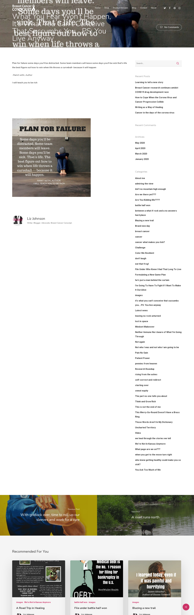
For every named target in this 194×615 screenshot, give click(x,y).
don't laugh (140, 258)
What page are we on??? (147, 449)
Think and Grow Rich (145, 401)
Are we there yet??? (145, 194)
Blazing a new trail (144, 220)
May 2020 (140, 143)
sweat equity (141, 390)
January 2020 (142, 159)
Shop (106, 8)
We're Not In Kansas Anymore (150, 444)
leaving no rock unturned (148, 316)
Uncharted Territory (145, 427)
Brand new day (142, 226)
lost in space (141, 321)
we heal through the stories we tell (153, 438)
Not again (140, 342)
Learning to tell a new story (149, 82)
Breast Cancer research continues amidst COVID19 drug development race (156, 89)
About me (140, 178)
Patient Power (142, 358)
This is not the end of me (148, 407)
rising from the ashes (146, 374)
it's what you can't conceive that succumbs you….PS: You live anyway (157, 302)
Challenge (140, 247)
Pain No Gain (141, 352)
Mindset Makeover (144, 326)
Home (97, 8)
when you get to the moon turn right (153, 454)
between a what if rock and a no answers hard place (156, 212)
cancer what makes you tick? (150, 242)
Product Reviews (120, 8)
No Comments (169, 27)
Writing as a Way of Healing (149, 107)
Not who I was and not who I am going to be (157, 347)
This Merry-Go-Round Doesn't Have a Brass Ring (157, 414)
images (56, 46)
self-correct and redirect (148, 380)
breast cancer (142, 231)
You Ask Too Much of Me (148, 470)
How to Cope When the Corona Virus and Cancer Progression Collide (156, 99)
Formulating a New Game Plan (150, 274)
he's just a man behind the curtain (152, 280)
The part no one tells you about (151, 396)
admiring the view (144, 183)
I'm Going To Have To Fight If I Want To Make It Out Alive (158, 287)
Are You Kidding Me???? (147, 200)
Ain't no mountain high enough (150, 189)
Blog (134, 8)
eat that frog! (142, 264)
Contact (143, 8)
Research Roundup (144, 369)
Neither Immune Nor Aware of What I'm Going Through (158, 334)
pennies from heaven (146, 363)
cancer (138, 236)
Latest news (141, 310)
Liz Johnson (22, 46)
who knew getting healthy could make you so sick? (158, 462)
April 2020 (140, 148)
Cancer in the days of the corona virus (154, 112)
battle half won (142, 205)
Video (138, 433)
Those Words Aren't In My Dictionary (153, 422)
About (153, 8)
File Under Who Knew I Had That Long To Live (158, 269)
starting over (142, 385)
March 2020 (141, 153)
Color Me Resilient (144, 253)
